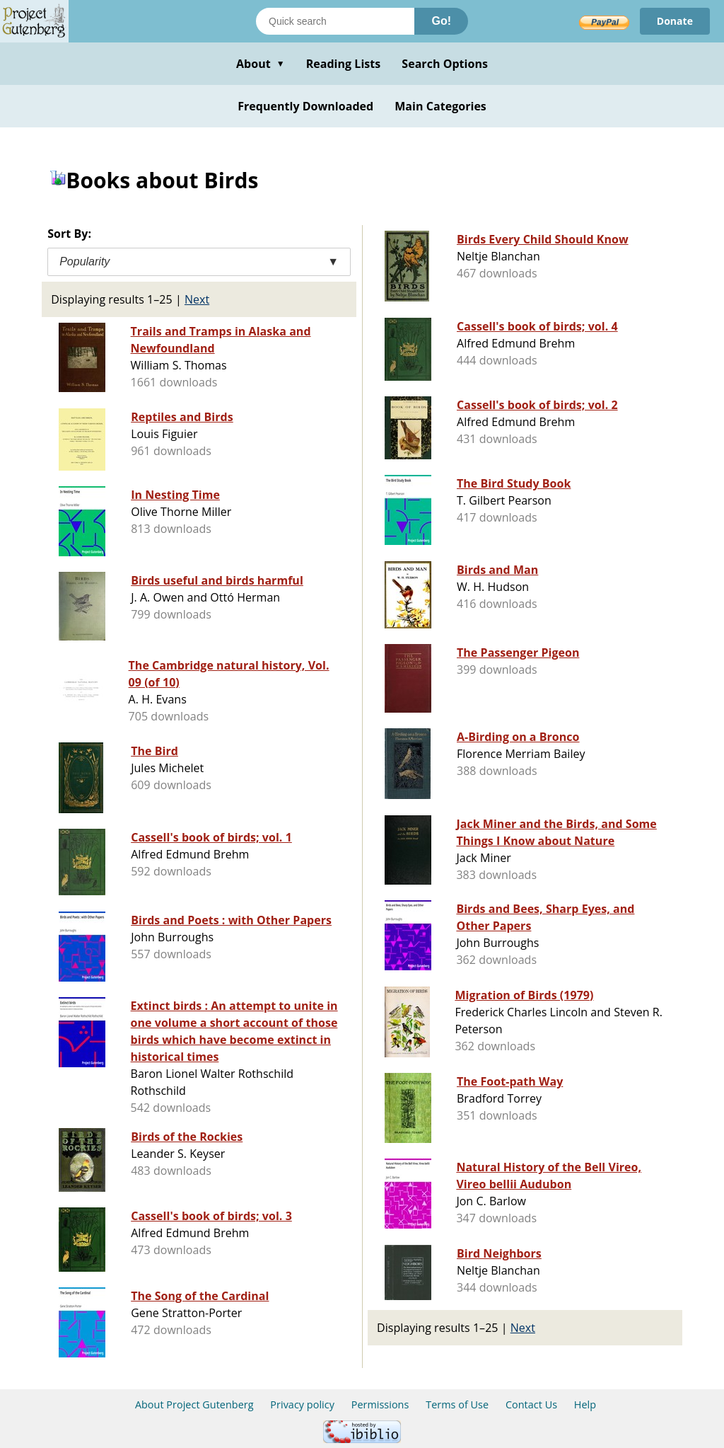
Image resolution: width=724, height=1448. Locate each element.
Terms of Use (457, 1404)
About (260, 63)
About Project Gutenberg (194, 1404)
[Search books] (335, 21)
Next (197, 299)
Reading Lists (343, 63)
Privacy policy (302, 1404)
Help (585, 1404)
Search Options (445, 63)
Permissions (380, 1404)
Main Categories (440, 106)
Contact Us (531, 1404)
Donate (675, 21)
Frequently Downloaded (305, 106)
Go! (441, 21)
